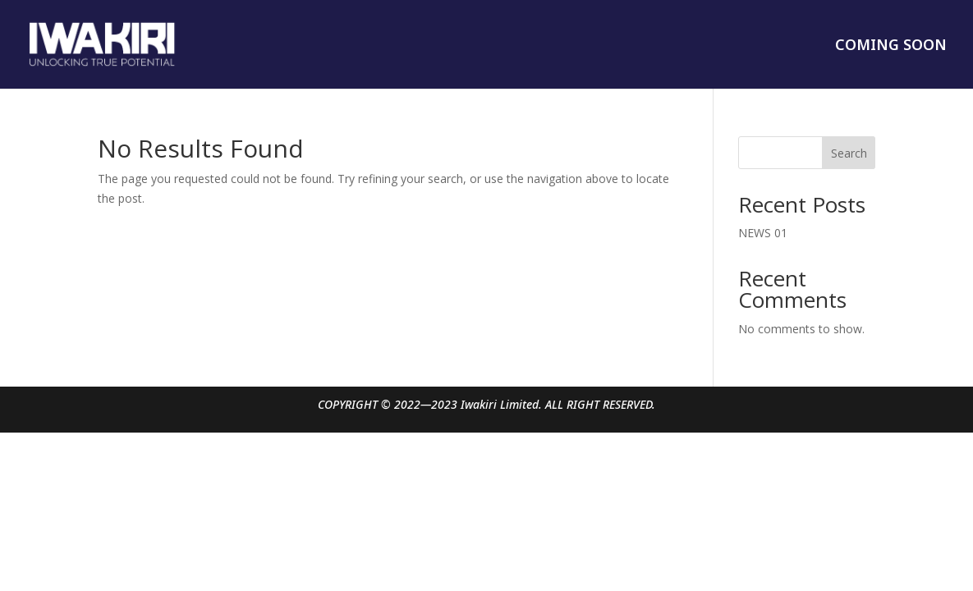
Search (849, 153)
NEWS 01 (762, 233)
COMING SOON (891, 46)
